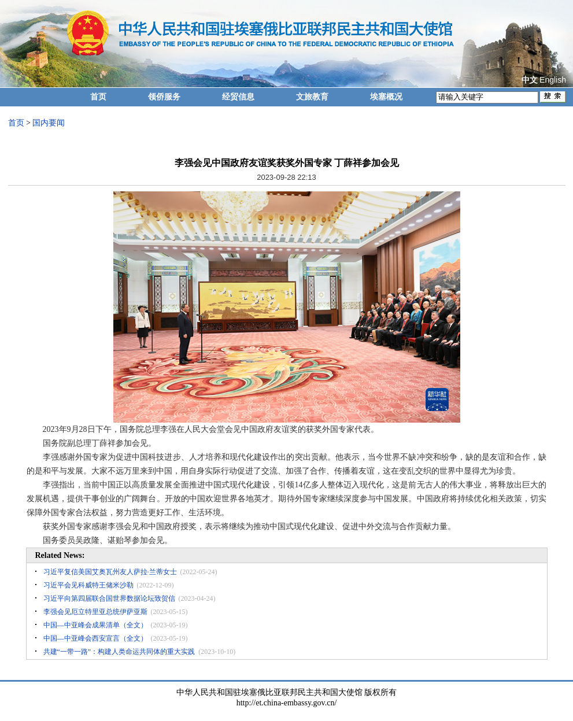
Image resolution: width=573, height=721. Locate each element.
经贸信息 (238, 97)
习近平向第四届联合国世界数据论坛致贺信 (109, 598)
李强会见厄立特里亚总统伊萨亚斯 (95, 612)
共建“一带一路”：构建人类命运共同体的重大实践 (119, 652)
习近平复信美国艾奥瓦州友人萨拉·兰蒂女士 (110, 572)
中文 (530, 80)
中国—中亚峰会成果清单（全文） (95, 625)
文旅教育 (312, 97)
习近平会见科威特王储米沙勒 (88, 585)
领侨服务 (164, 97)
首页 (98, 97)
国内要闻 (48, 123)
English (552, 79)
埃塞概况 (386, 97)
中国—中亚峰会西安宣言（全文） (95, 638)
